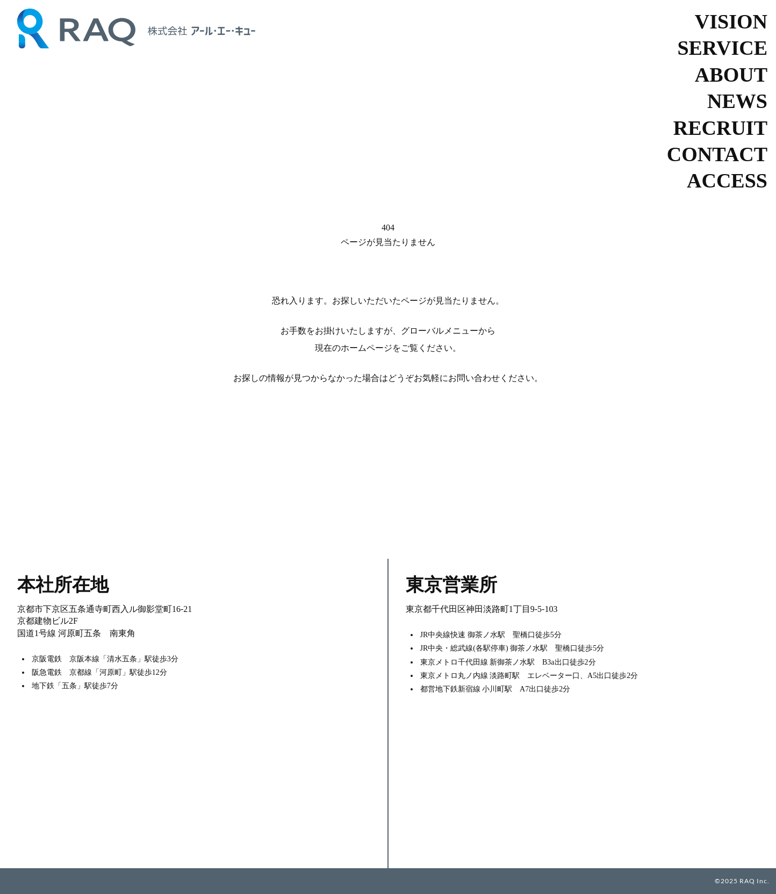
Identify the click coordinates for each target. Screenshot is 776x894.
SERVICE (722, 48)
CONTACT (717, 154)
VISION (731, 21)
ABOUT (731, 74)
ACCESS (727, 180)
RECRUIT (720, 128)
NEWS (737, 101)
